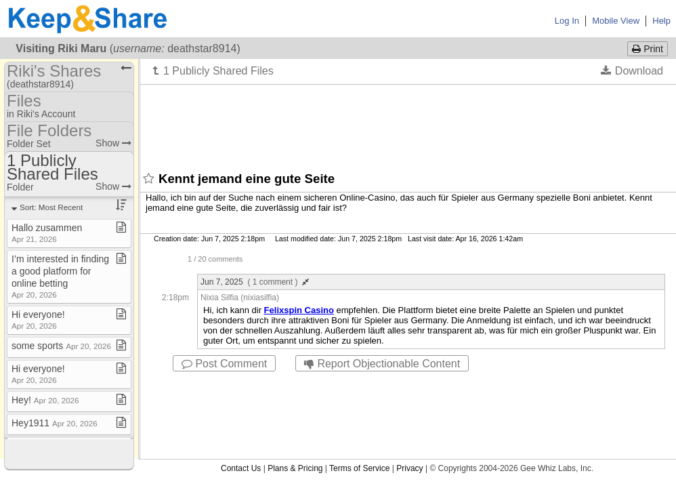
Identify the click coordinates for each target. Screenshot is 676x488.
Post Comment (224, 363)
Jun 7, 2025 (254, 282)
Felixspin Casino (299, 310)
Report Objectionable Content (382, 363)
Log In (567, 21)
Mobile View (615, 21)
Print (647, 48)
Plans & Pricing (295, 468)
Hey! (45, 399)
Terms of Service (359, 468)
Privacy (409, 468)
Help (661, 21)
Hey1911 (55, 423)
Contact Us (241, 468)
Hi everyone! (38, 319)
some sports (61, 345)
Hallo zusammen (47, 232)
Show (113, 143)
